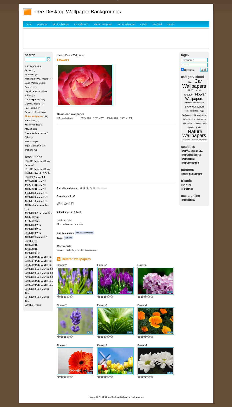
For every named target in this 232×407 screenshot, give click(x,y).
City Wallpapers (32, 103)
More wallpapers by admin (70, 224)
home (29, 24)
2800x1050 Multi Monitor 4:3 (39, 269)
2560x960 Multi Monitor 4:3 (38, 265)
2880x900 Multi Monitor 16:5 (39, 285)
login (71, 250)
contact (170, 24)
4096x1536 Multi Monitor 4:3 (39, 277)
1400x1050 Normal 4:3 (36, 193)
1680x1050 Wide (33, 225)
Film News (186, 185)
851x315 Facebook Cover (37, 169)
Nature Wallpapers (34, 133)
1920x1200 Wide (33, 229)
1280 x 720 (98, 118)
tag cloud (157, 24)
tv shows (29, 150)
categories (42, 24)
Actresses (30, 74)
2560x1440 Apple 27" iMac (38, 173)
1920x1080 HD (32, 253)
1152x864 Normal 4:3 (35, 185)
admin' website (64, 220)
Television (30, 141)
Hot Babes (30, 120)
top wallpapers (81, 24)
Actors (28, 70)
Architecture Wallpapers (36, 79)
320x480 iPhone (33, 305)
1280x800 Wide (32, 217)
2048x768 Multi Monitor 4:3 (38, 257)
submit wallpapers (126, 24)
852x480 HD (31, 241)
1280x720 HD (31, 245)
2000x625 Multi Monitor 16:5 (39, 281)
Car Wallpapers (32, 99)
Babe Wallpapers (33, 83)
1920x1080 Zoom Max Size (38, 213)
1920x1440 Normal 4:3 (36, 201)
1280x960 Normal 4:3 (35, 189)
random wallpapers (103, 24)
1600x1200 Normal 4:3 (36, 197)
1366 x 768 (112, 118)
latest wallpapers (61, 24)
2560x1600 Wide (33, 233)
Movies (28, 129)
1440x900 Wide (32, 221)
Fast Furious (31, 108)
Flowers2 (62, 265)
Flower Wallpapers (34, 116)
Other (28, 137)
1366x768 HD (31, 249)
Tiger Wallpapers (33, 145)
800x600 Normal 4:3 (35, 177)
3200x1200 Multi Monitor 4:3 (39, 273)
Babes (28, 87)
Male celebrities (32, 124)
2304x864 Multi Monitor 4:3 (38, 261)
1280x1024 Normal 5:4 (36, 237)
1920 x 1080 (126, 118)
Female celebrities (34, 112)
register (144, 24)
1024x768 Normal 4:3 (35, 181)
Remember (189, 70)
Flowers (68, 237)
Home (60, 55)
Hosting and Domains (191, 174)
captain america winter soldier (194, 119)
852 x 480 (86, 118)
